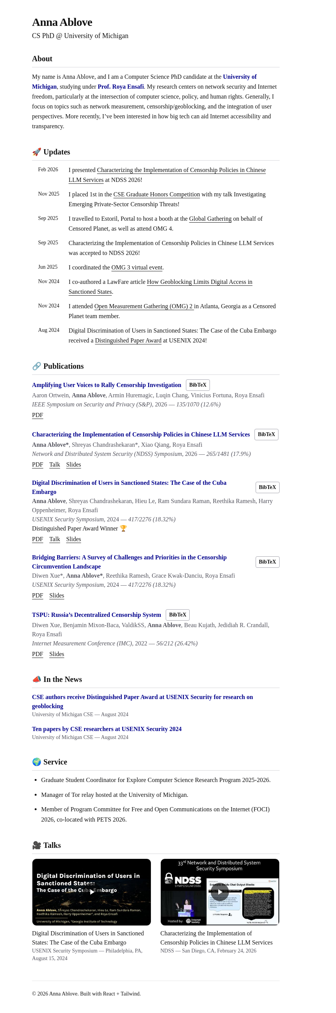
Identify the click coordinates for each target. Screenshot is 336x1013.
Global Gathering (210, 218)
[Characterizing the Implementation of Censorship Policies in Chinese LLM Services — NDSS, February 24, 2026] (220, 910)
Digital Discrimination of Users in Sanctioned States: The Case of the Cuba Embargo (129, 487)
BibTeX (197, 385)
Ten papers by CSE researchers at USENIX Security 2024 (107, 729)
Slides (73, 464)
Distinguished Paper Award (128, 340)
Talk (54, 464)
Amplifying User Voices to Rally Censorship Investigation (106, 385)
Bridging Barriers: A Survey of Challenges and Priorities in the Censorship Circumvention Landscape (129, 562)
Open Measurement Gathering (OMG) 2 (144, 306)
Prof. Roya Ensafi (121, 86)
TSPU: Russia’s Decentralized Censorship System (96, 615)
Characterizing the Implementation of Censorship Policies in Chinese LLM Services (141, 434)
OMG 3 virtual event (137, 267)
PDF (37, 415)
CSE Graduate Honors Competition (157, 194)
